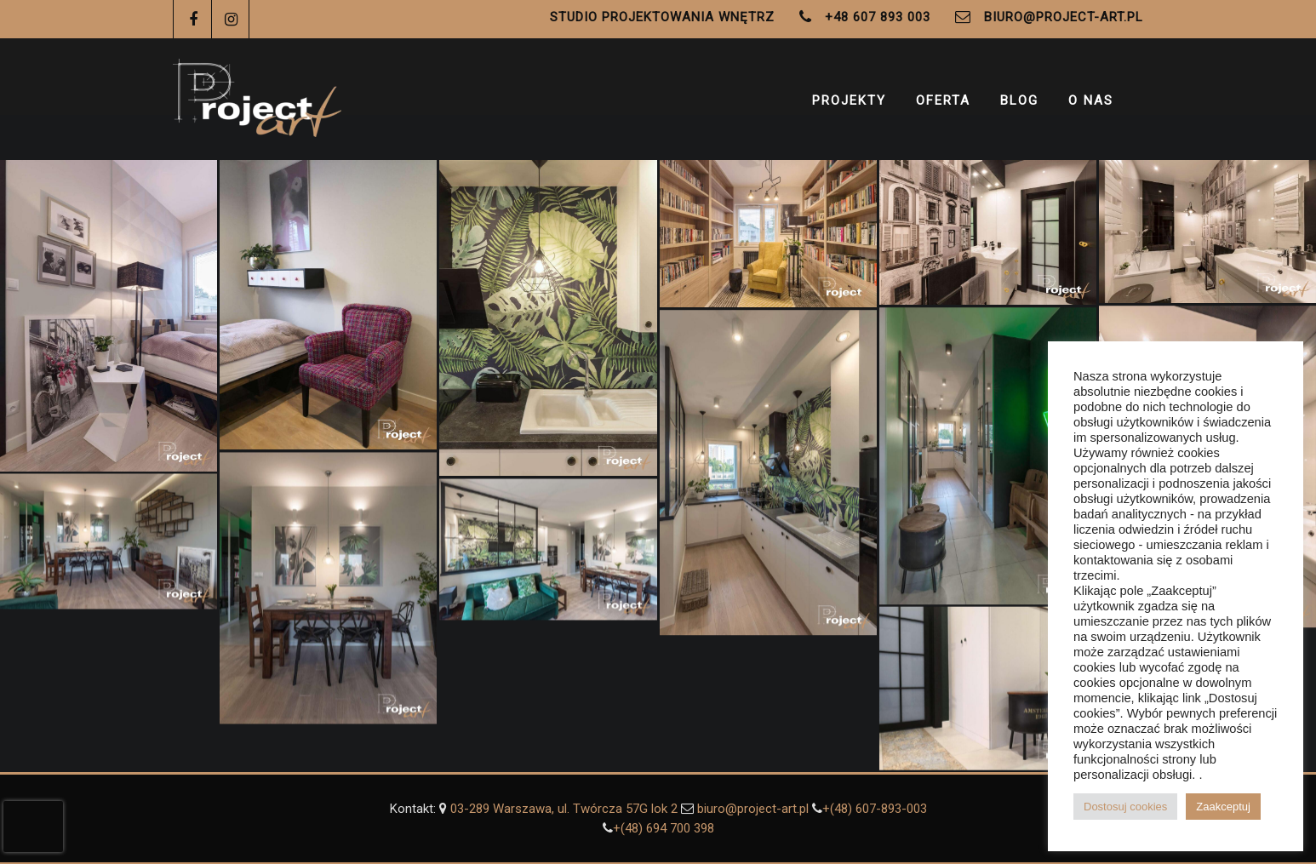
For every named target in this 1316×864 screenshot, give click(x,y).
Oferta (943, 100)
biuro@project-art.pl (1063, 17)
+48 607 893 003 (877, 17)
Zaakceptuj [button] (1223, 806)
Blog (1019, 100)
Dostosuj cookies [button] (1125, 806)
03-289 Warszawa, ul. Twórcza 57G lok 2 (565, 808)
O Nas (1090, 100)
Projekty (849, 100)
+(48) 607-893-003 (874, 808)
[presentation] (33, 826)
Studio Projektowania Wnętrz (662, 17)
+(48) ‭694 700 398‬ (663, 828)
